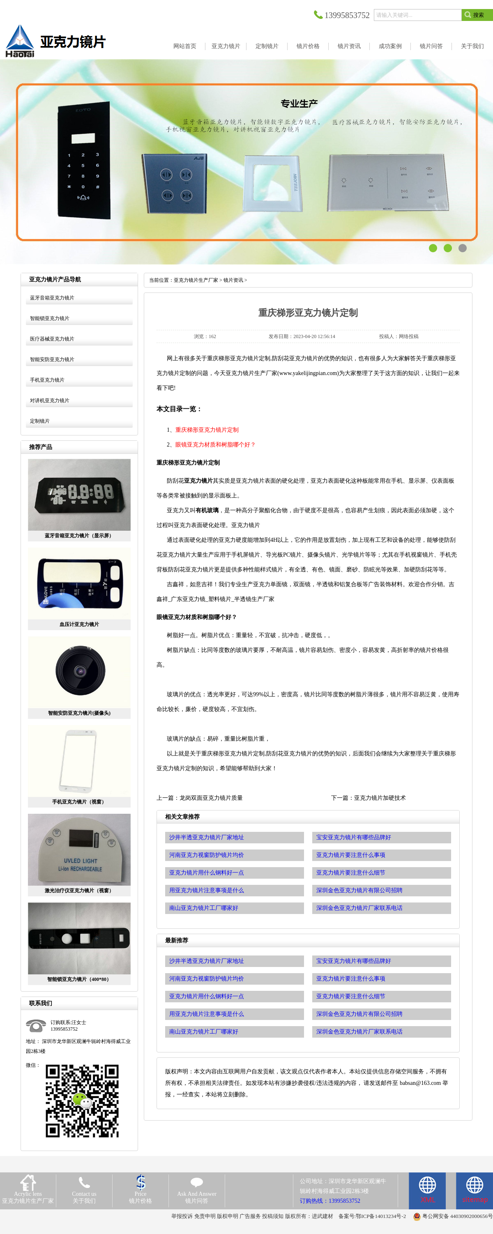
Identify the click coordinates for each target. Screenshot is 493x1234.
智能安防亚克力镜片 (52, 359)
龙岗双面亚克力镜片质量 (211, 798)
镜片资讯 (233, 280)
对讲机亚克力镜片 (49, 400)
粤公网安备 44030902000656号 (457, 1216)
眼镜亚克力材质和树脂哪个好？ (215, 445)
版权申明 (227, 1216)
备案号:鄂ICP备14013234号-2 (372, 1216)
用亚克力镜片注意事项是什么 (206, 1014)
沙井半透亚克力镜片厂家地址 (206, 961)
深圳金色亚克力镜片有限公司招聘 (359, 1014)
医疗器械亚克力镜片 (52, 339)
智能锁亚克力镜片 (49, 318)
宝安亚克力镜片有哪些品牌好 (353, 961)
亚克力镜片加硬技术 (380, 798)
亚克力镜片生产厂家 (196, 280)
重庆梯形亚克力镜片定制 (207, 430)
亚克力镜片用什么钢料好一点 (206, 996)
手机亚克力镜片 (47, 380)
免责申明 (205, 1216)
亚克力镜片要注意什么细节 (350, 996)
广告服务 (250, 1216)
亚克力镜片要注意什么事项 (350, 979)
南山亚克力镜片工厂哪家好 (203, 1032)
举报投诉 (182, 1216)
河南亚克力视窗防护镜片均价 (206, 979)
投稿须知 (272, 1216)
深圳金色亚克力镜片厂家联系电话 (359, 1032)
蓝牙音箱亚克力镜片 (52, 298)
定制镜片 (40, 421)
